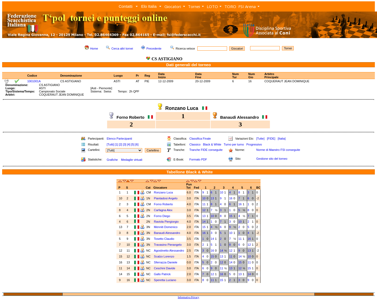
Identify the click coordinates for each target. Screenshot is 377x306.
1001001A (34, 81)
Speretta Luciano (165, 280)
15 (230, 216)
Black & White (212, 144)
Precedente (153, 48)
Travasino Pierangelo (168, 244)
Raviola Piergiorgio (166, 221)
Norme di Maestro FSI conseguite (278, 149)
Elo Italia (149, 6)
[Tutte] (260, 138)
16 (230, 198)
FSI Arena (247, 6)
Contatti (126, 6)
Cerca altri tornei (122, 48)
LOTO (212, 6)
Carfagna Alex (163, 210)
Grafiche (112, 159)
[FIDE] (271, 138)
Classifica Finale (200, 138)
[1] (116, 144)
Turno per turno (234, 144)
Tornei (194, 6)
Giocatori (172, 6)
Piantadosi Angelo (166, 198)
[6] (136, 144)
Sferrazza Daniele (166, 262)
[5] (132, 144)
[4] (128, 144)
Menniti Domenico (166, 227)
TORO (230, 6)
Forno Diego (162, 216)
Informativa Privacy (188, 297)
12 (203, 210)
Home (94, 48)
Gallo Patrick (162, 274)
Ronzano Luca (164, 192)
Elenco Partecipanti (119, 138)
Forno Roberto (164, 204)
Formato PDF (198, 159)
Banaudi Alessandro (167, 232)
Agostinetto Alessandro (169, 250)
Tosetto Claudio (164, 238)
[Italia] (281, 138)
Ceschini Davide (165, 268)
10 (221, 192)
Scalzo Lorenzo (164, 256)
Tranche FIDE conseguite (206, 149)
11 (203, 204)
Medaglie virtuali (131, 159)
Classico (195, 144)
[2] (120, 144)
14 (203, 221)
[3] (124, 144)
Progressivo (254, 144)
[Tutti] (110, 144)
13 (212, 198)
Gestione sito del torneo (271, 158)
